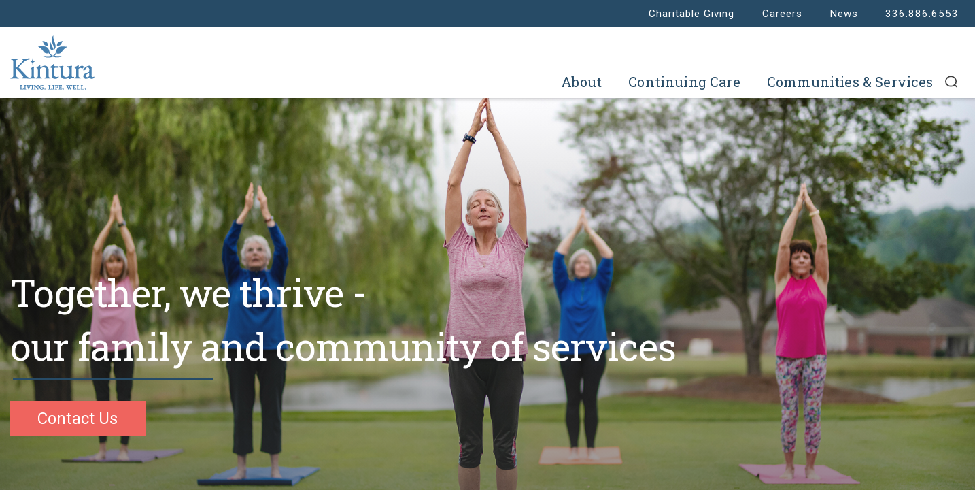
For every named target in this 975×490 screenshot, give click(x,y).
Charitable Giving (691, 13)
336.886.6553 (922, 13)
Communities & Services (850, 82)
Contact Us (77, 418)
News (843, 13)
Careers (782, 13)
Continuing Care (684, 82)
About (581, 82)
